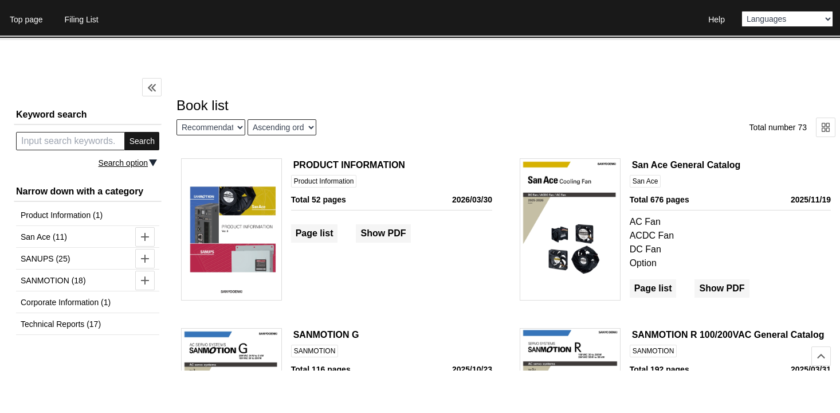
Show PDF (383, 233)
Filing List (82, 19)
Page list (314, 233)
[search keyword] (70, 141)
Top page (26, 19)
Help (716, 19)
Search (142, 141)
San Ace (645, 181)
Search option (123, 162)
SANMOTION (315, 351)
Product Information (324, 181)
